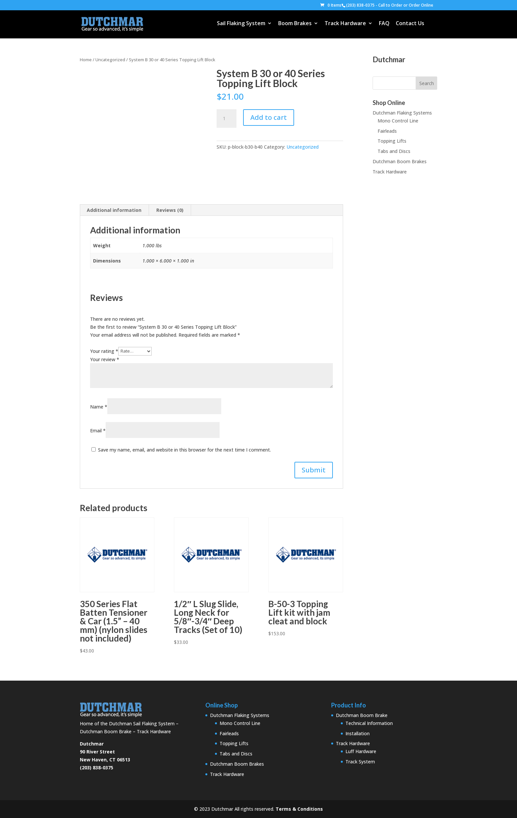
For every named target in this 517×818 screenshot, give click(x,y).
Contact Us (410, 24)
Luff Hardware (360, 751)
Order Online (421, 5)
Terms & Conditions (299, 809)
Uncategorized (110, 60)
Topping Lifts (392, 141)
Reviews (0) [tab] (169, 210)
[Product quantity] (226, 118)
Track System (360, 761)
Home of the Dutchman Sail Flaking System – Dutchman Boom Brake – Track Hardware (129, 723)
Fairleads (387, 131)
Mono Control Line (398, 121)
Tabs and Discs (394, 151)
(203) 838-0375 (96, 767)
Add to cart (268, 117)
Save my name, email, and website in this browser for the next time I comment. (184, 450)
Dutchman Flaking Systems (402, 113)
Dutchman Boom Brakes (400, 161)
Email (98, 430)
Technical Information (369, 723)
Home (86, 60)
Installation (357, 733)
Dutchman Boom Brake (362, 715)
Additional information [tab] (114, 210)
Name (98, 407)
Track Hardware (345, 24)
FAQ (384, 24)
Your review (104, 359)
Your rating (104, 351)
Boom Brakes (295, 24)
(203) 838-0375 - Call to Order (374, 5)
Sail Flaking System (241, 24)
